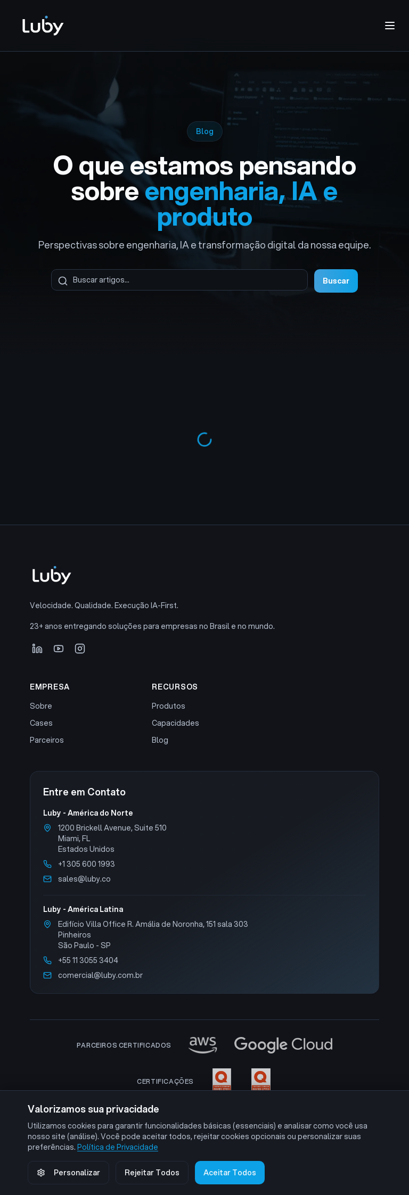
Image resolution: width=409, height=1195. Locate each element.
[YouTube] (58, 648)
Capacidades (175, 723)
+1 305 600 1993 (86, 864)
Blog (160, 740)
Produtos (168, 706)
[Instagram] (79, 648)
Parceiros (47, 740)
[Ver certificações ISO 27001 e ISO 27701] (241, 1082)
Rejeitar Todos (152, 1172)
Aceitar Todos (229, 1172)
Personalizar (68, 1172)
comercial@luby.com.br (100, 975)
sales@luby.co (84, 879)
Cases (41, 723)
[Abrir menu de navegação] (389, 25)
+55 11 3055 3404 (88, 960)
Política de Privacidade (117, 1147)
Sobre (41, 706)
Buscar (336, 281)
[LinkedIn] (37, 648)
